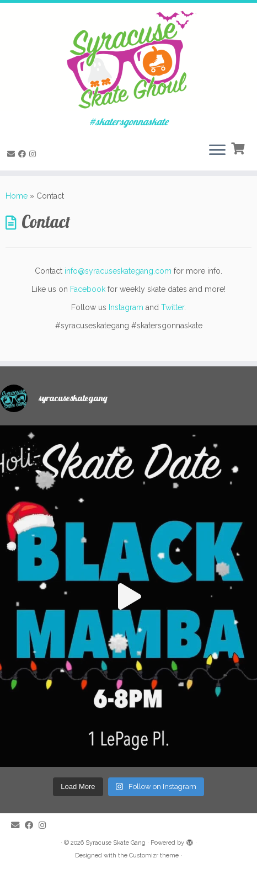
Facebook (87, 289)
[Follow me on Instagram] (34, 154)
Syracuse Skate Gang (115, 842)
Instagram (126, 307)
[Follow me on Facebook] (23, 154)
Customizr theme (154, 855)
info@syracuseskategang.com (118, 270)
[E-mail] (12, 154)
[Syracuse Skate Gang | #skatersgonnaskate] (128, 59)
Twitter (172, 307)
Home (17, 195)
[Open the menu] (217, 150)
